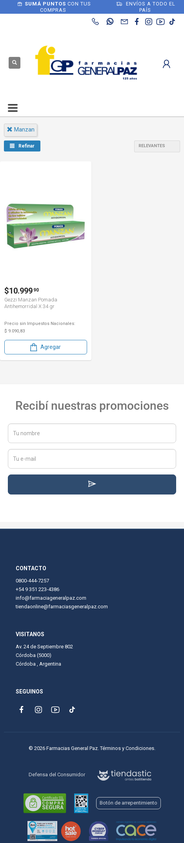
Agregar (45, 347)
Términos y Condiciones (127, 748)
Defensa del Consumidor (57, 774)
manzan (21, 129)
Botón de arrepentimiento (128, 803)
